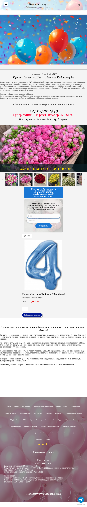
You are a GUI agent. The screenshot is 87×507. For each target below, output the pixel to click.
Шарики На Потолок (10, 413)
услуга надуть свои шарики (15, 433)
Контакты (67, 433)
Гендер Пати (58, 413)
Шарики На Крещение (69, 426)
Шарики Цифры (75, 406)
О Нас (52, 433)
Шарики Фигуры (16, 426)
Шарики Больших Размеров (74, 413)
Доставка (75, 433)
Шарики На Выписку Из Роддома (43, 406)
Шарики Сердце (57, 420)
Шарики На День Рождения (22, 406)
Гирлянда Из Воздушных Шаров (50, 426)
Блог (59, 433)
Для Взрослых (38, 413)
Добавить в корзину (32, 315)
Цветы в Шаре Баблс (40, 433)
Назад (27, 236)
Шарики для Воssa (71, 420)
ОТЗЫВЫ (39, 439)
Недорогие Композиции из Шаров (39, 420)
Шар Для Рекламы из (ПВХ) (18, 420)
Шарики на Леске (25, 413)
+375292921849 (43, 111)
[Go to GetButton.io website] (81, 504)
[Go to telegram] (81, 500)
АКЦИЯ (48, 439)
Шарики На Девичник (30, 426)
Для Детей (49, 413)
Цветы (29, 433)
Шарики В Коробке (61, 406)
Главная (8, 406)
